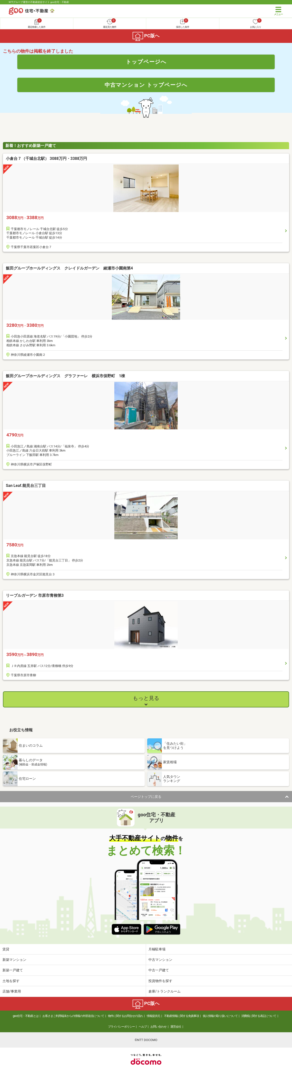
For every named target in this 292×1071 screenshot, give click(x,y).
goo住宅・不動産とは (26, 1016)
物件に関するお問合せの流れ (125, 1016)
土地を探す (10, 981)
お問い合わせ (158, 1026)
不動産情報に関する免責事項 (181, 1016)
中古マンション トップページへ (146, 85)
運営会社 (175, 1026)
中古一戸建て (158, 970)
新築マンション (14, 960)
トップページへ (146, 61)
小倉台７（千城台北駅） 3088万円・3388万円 (46, 158)
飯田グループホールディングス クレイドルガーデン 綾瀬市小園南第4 (69, 268)
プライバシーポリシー (121, 1026)
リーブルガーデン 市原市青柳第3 (35, 595)
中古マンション (160, 960)
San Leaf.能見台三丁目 (26, 485)
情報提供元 (153, 1016)
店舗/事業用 (11, 991)
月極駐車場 (156, 949)
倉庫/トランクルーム (164, 991)
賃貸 (5, 949)
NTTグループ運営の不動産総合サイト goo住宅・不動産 (39, 2)
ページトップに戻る (146, 797)
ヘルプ (143, 1026)
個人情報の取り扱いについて (220, 1016)
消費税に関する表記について (258, 1016)
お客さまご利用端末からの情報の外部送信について (73, 1016)
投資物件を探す (160, 981)
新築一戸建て (12, 970)
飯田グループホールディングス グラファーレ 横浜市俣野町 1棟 (65, 376)
